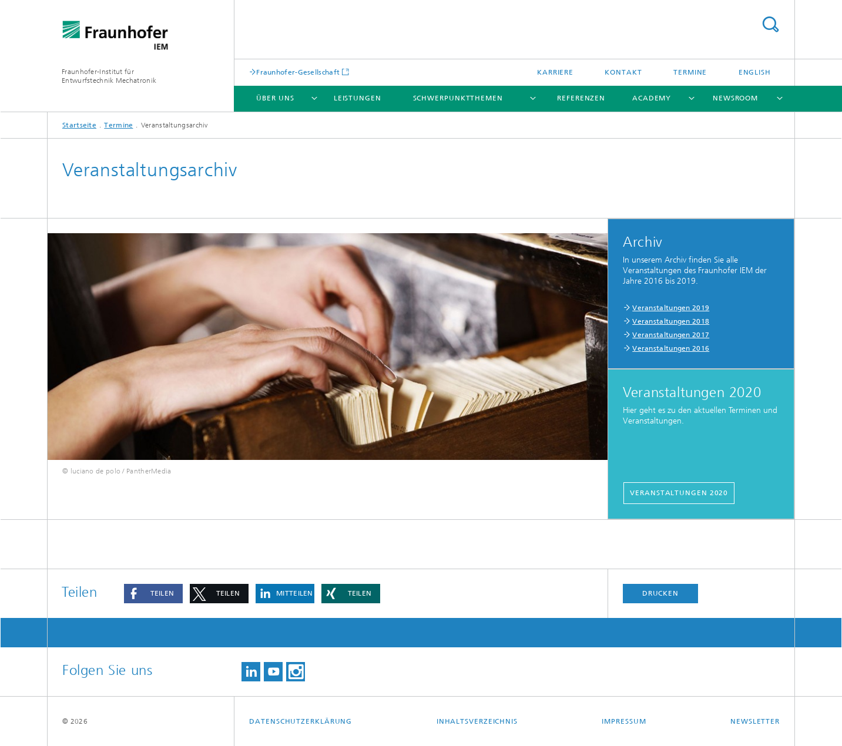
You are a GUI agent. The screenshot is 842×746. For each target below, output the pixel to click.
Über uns (275, 98)
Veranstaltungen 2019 (670, 308)
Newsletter (755, 721)
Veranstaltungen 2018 (670, 321)
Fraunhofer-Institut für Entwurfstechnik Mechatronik (109, 76)
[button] (153, 593)
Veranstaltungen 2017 (670, 335)
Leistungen (357, 98)
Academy (651, 98)
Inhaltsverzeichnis (477, 721)
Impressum (624, 721)
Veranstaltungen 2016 (670, 348)
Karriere (555, 72)
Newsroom (735, 98)
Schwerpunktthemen (458, 98)
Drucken (660, 593)
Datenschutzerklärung (300, 721)
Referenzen (581, 98)
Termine (690, 72)
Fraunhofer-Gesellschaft (298, 72)
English (755, 72)
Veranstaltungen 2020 (679, 493)
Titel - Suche (770, 24)
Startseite (79, 125)
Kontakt (623, 72)
